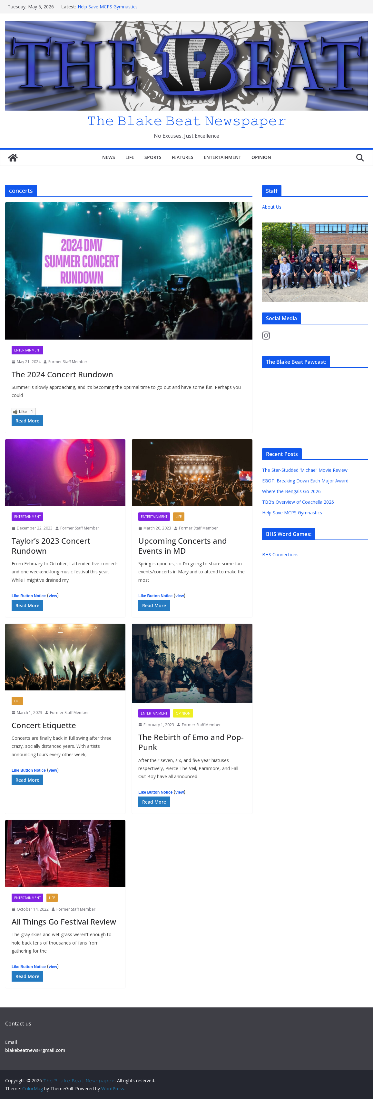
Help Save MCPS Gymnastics (108, 7)
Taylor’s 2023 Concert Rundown (51, 545)
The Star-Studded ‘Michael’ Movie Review (305, 470)
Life (129, 157)
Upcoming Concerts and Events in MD (182, 545)
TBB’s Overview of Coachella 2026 (298, 502)
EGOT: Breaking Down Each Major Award (305, 481)
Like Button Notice (29, 596)
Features (182, 157)
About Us (271, 207)
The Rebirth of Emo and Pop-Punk (191, 742)
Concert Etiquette (44, 725)
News (108, 157)
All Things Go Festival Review (64, 921)
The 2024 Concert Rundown (62, 374)
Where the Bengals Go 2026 (291, 491)
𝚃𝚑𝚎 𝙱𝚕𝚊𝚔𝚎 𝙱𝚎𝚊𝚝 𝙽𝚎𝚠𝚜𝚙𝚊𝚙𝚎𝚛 (186, 120)
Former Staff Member (67, 361)
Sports (153, 157)
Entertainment (222, 157)
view (53, 596)
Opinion (261, 157)
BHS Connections (280, 554)
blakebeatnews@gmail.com (35, 1050)
